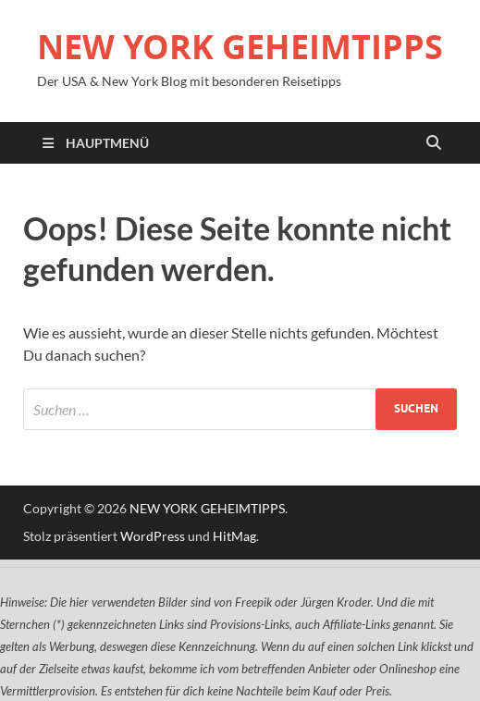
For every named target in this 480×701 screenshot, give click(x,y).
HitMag (234, 536)
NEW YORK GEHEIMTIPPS (240, 46)
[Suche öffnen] (434, 143)
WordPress (152, 536)
